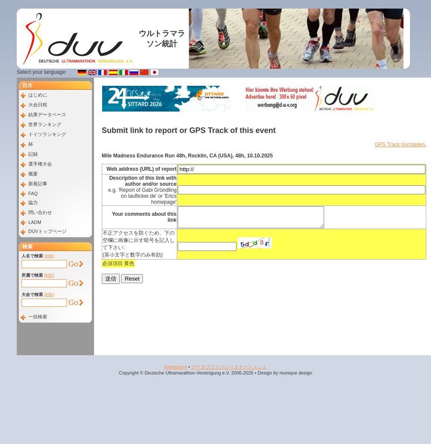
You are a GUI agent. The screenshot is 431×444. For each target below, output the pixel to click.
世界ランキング (44, 124)
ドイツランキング (47, 134)
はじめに (37, 94)
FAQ (33, 193)
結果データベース (47, 114)
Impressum (175, 366)
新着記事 (37, 183)
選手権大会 (40, 163)
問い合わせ (40, 212)
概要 (33, 173)
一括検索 (37, 316)
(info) (49, 256)
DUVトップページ (47, 231)
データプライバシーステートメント (229, 366)
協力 (33, 202)
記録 (33, 154)
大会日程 (37, 104)
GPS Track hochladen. (400, 145)
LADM (34, 222)
